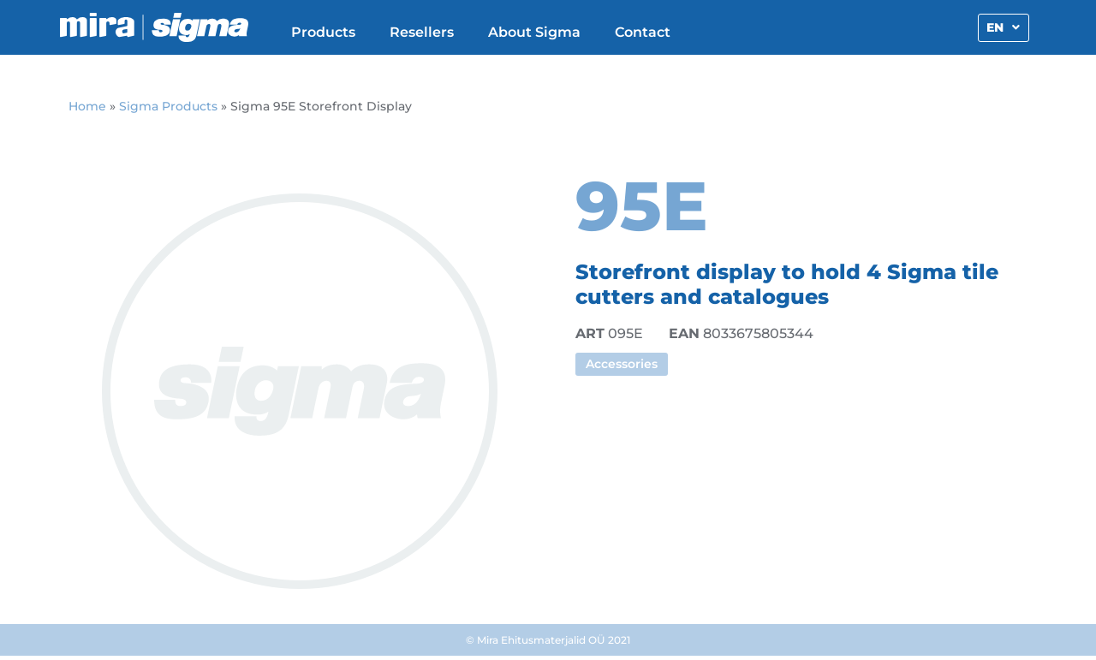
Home (87, 106)
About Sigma (534, 32)
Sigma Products (168, 106)
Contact (642, 32)
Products (323, 32)
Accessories (622, 364)
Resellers (422, 32)
